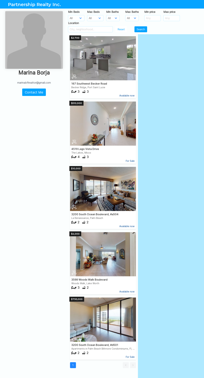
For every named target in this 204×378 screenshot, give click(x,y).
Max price (169, 11)
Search (141, 29)
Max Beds (93, 11)
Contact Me (34, 92)
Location (73, 23)
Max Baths (132, 11)
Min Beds (74, 11)
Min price (149, 11)
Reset (121, 29)
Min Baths (112, 11)
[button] (126, 365)
